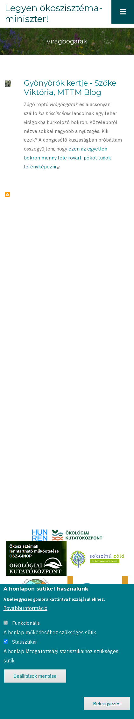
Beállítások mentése (35, 676)
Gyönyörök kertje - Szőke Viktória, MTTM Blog (70, 87)
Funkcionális (26, 623)
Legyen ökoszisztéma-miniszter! (53, 13)
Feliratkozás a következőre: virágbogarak (7, 194)
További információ (25, 608)
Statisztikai (24, 642)
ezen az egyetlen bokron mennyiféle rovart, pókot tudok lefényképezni (67, 158)
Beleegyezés (107, 703)
